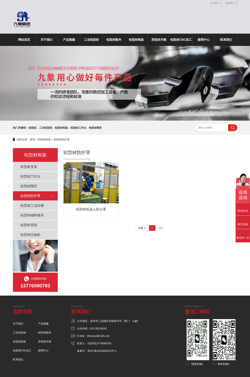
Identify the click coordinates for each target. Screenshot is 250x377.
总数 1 (141, 227)
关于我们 (214, 3)
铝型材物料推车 (32, 215)
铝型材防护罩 (62, 139)
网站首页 (24, 39)
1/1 (160, 227)
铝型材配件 (113, 39)
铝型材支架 (28, 167)
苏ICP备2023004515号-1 (102, 350)
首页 (32, 139)
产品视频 (69, 39)
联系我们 (230, 3)
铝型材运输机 (30, 235)
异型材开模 (158, 39)
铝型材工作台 (30, 176)
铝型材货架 (28, 225)
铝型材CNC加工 (181, 39)
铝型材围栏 (28, 186)
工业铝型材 (91, 39)
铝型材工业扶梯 (32, 205)
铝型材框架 (136, 39)
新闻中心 (204, 39)
